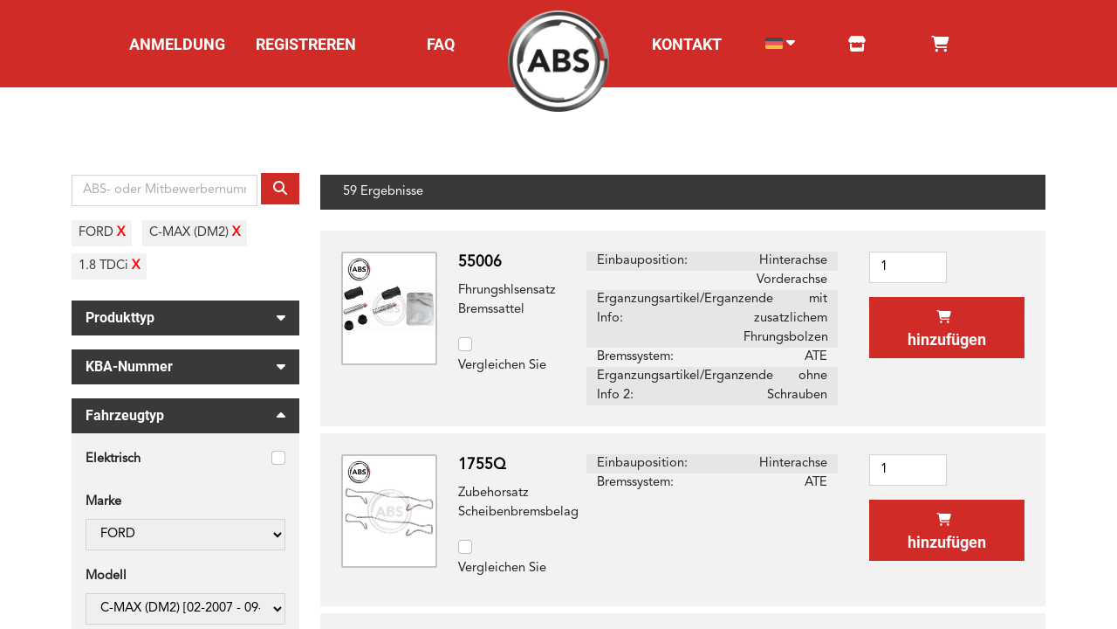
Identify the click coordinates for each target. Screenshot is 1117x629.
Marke (103, 501)
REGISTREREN (306, 44)
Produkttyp (185, 315)
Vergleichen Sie (502, 365)
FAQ (441, 44)
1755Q (481, 465)
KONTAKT (687, 44)
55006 (480, 262)
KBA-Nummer (185, 364)
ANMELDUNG (177, 44)
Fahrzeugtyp (185, 418)
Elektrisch (113, 459)
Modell (106, 576)
